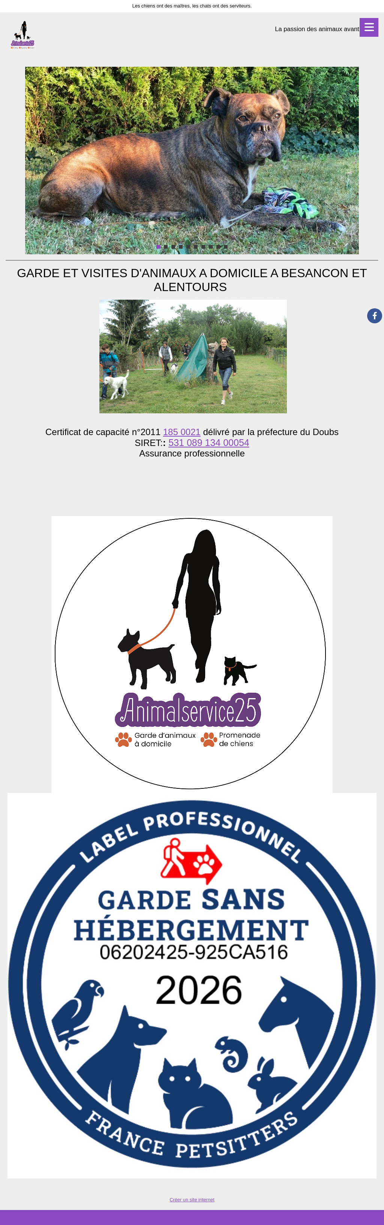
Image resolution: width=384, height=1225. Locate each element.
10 (226, 247)
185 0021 (182, 432)
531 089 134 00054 (208, 442)
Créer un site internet (192, 1199)
